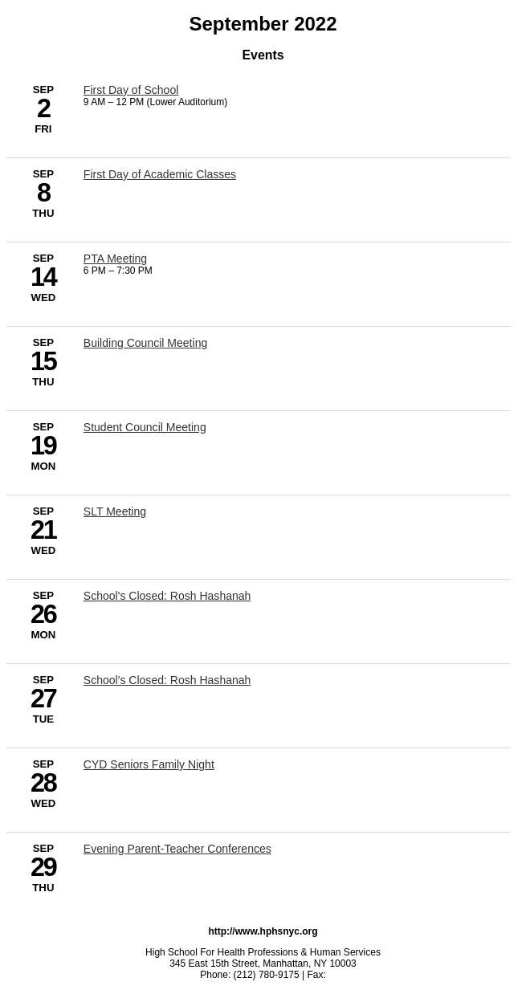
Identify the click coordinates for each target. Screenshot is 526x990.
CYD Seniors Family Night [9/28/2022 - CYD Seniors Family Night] (149, 764)
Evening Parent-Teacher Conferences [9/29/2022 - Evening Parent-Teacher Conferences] (177, 848)
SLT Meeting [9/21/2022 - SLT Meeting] (115, 511)
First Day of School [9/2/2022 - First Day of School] (131, 90)
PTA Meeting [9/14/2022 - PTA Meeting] (115, 258)
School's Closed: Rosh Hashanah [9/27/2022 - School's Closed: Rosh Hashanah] (167, 680)
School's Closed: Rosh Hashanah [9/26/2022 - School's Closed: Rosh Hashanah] (167, 595)
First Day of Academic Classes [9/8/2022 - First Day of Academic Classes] (160, 174)
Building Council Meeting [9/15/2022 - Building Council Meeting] (145, 342)
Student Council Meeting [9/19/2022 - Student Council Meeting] (145, 427)
